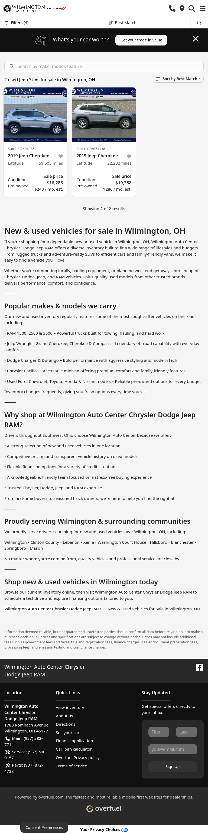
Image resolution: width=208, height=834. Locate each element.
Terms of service (71, 765)
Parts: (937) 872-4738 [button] (23, 768)
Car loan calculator (74, 749)
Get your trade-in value (141, 40)
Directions (65, 724)
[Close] (195, 39)
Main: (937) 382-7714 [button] (23, 741)
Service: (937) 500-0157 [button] (25, 755)
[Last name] (186, 732)
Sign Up (172, 766)
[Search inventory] (104, 66)
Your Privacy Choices (104, 829)
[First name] (159, 732)
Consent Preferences (44, 827)
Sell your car (67, 732)
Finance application (74, 740)
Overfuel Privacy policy (77, 757)
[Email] (172, 749)
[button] (172, 8)
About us (64, 715)
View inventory (70, 707)
